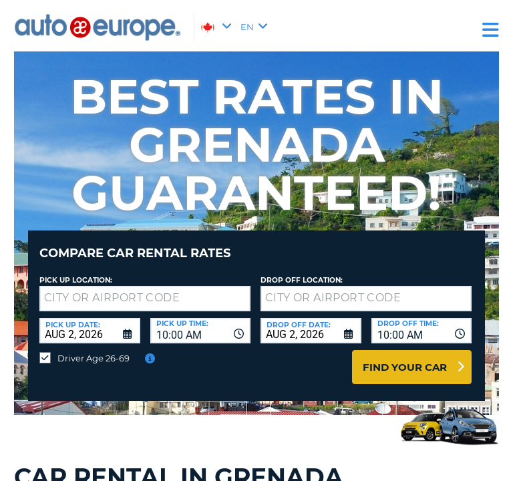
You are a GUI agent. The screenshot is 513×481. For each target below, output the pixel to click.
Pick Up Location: (75, 280)
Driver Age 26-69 (93, 358)
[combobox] (201, 330)
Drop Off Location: (302, 280)
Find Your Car (405, 367)
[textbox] (144, 298)
